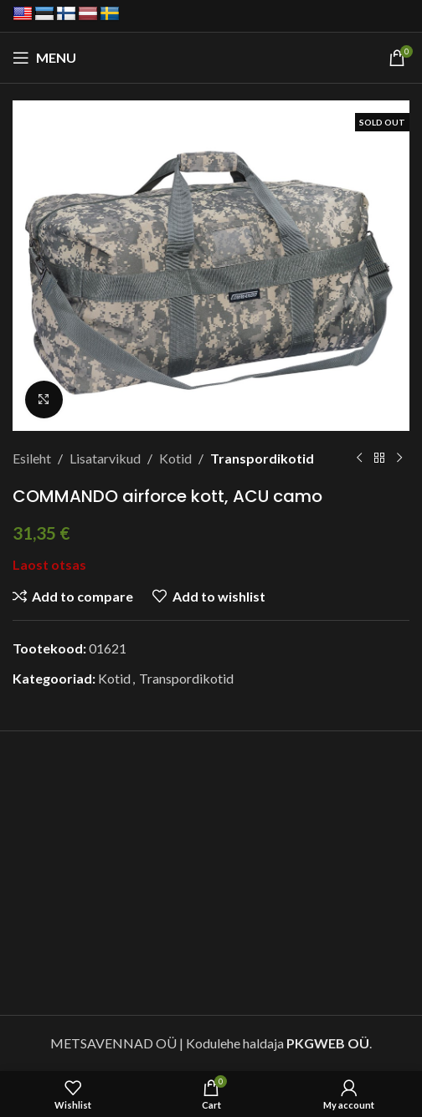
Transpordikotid (262, 458)
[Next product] (399, 458)
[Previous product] (359, 458)
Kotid (175, 458)
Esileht (32, 458)
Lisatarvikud (105, 458)
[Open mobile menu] (44, 57)
